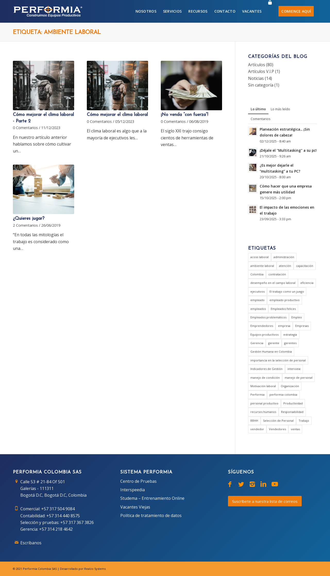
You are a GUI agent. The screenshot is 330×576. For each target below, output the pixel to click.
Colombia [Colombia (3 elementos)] (257, 274)
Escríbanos (30, 543)
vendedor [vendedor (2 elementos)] (257, 429)
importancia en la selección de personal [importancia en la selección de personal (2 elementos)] (278, 360)
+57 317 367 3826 (77, 522)
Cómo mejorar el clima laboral (117, 115)
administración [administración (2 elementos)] (284, 257)
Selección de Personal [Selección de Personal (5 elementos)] (278, 420)
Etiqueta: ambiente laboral (57, 33)
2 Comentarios (25, 225)
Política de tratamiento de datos (151, 515)
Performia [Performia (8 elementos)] (257, 394)
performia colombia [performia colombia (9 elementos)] (283, 394)
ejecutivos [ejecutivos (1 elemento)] (257, 291)
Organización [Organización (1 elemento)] (290, 386)
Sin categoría (260, 85)
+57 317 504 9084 (58, 509)
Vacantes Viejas (135, 507)
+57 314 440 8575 (63, 516)
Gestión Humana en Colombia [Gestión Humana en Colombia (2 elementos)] (271, 351)
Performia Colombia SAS (40, 569)
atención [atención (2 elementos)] (285, 266)
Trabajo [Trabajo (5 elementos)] (304, 420)
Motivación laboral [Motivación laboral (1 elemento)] (263, 386)
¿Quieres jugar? (28, 218)
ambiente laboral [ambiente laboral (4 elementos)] (262, 266)
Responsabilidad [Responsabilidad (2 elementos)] (292, 412)
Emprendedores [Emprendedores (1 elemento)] (261, 326)
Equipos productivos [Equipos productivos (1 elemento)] (264, 334)
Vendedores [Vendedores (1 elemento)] (277, 429)
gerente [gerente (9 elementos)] (273, 343)
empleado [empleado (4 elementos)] (257, 300)
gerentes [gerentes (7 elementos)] (290, 343)
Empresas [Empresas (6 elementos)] (302, 326)
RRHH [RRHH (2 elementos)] (254, 420)
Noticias (256, 78)
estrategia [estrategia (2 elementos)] (290, 334)
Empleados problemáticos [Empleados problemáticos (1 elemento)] (268, 317)
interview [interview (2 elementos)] (294, 369)
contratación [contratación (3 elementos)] (277, 274)
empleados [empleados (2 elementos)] (258, 309)
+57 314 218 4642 (56, 529)
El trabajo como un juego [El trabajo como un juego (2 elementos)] (286, 291)
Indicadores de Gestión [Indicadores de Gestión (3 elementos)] (266, 369)
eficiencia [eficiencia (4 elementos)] (307, 283)
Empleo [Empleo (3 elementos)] (296, 317)
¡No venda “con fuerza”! (184, 115)
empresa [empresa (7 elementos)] (284, 326)
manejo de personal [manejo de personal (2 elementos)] (298, 377)
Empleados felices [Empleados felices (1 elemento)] (283, 309)
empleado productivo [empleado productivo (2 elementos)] (284, 300)
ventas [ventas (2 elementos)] (295, 429)
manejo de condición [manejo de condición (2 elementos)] (265, 377)
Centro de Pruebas (138, 481)
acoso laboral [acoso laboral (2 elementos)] (259, 257)
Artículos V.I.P (261, 71)
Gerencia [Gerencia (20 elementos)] (256, 343)
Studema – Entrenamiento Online (152, 498)
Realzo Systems (95, 569)
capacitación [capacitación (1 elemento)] (304, 266)
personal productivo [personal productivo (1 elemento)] (264, 403)
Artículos (256, 64)
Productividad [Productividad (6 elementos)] (293, 403)
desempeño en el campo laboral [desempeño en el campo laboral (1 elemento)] (272, 283)
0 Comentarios (25, 127)
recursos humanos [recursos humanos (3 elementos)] (263, 412)
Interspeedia (132, 490)
